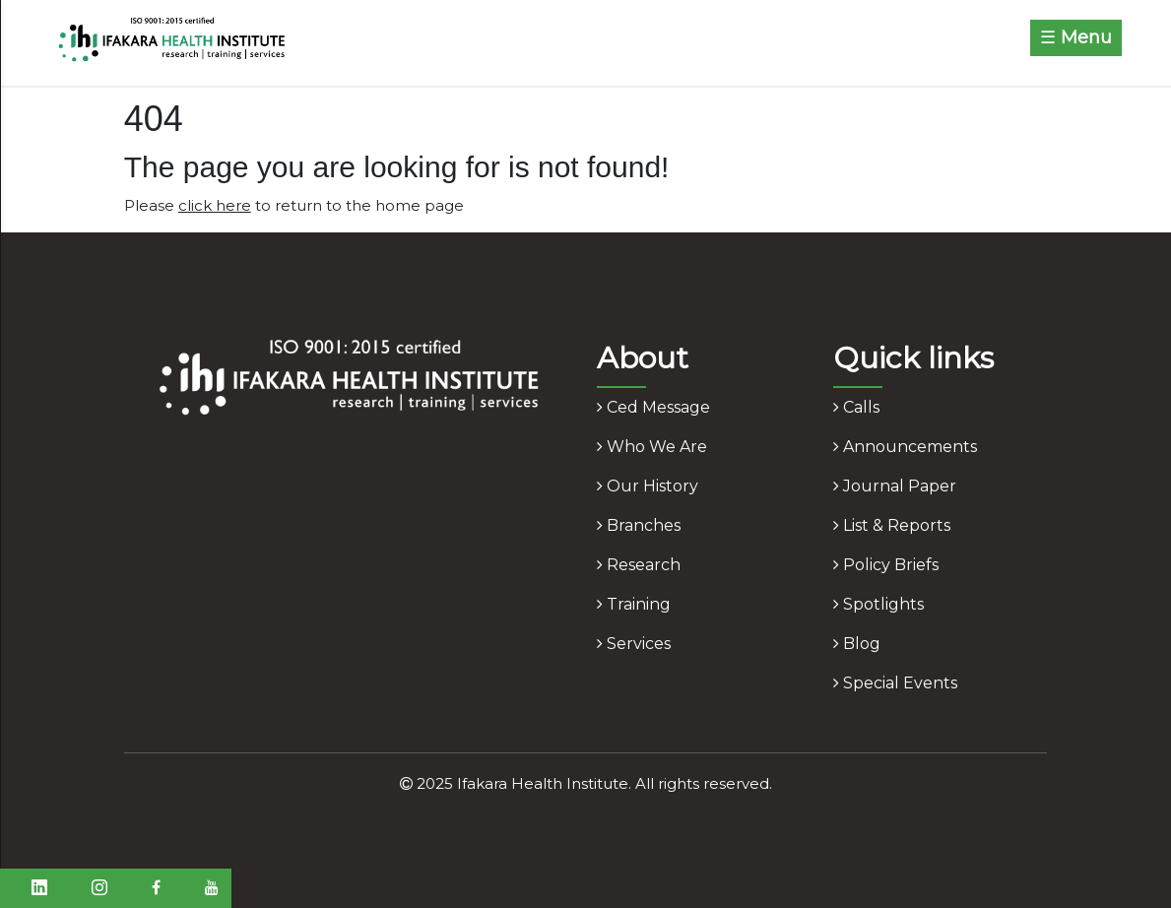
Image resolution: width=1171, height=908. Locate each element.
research (639, 564)
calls (856, 407)
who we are (652, 446)
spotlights (878, 604)
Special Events (895, 683)
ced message (653, 407)
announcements (905, 446)
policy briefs (886, 564)
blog (856, 643)
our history (647, 486)
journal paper (894, 486)
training (634, 604)
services (634, 643)
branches (639, 525)
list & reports (891, 525)
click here (214, 205)
